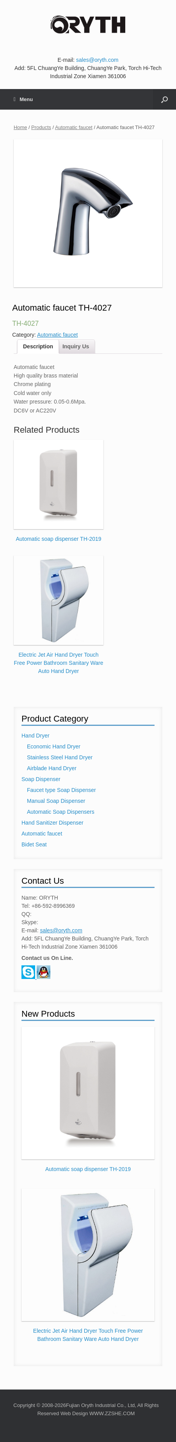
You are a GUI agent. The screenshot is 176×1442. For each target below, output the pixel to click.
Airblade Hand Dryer (51, 768)
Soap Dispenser (40, 779)
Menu (23, 99)
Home (20, 127)
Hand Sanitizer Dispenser (52, 823)
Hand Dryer (35, 735)
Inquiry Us (75, 346)
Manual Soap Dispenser (56, 801)
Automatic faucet (73, 127)
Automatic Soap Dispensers (60, 812)
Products (41, 127)
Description (38, 346)
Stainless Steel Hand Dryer (59, 757)
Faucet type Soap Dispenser (61, 790)
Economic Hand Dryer (53, 746)
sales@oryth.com (97, 60)
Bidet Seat (34, 844)
